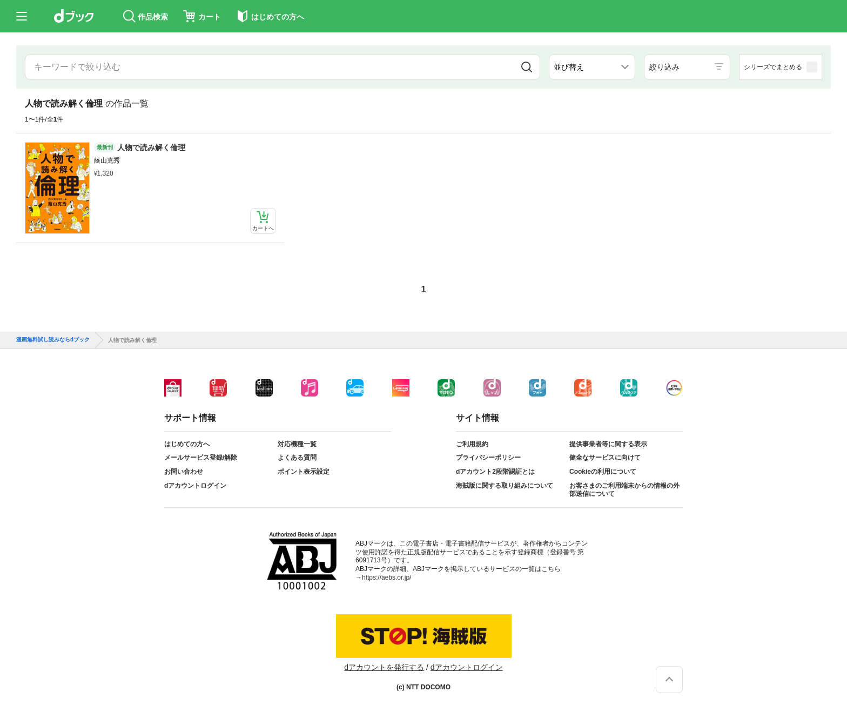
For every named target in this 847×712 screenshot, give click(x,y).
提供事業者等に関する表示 (608, 444)
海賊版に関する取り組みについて (504, 485)
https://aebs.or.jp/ (386, 577)
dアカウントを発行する (384, 667)
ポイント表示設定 (304, 471)
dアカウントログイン (195, 485)
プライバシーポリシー (488, 457)
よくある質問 (297, 457)
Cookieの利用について (602, 471)
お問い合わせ (183, 471)
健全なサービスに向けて (605, 457)
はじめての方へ (187, 444)
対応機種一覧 (297, 444)
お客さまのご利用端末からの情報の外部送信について (624, 490)
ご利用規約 (472, 444)
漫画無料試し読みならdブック (53, 339)
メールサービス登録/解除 (200, 457)
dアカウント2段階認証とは (495, 471)
